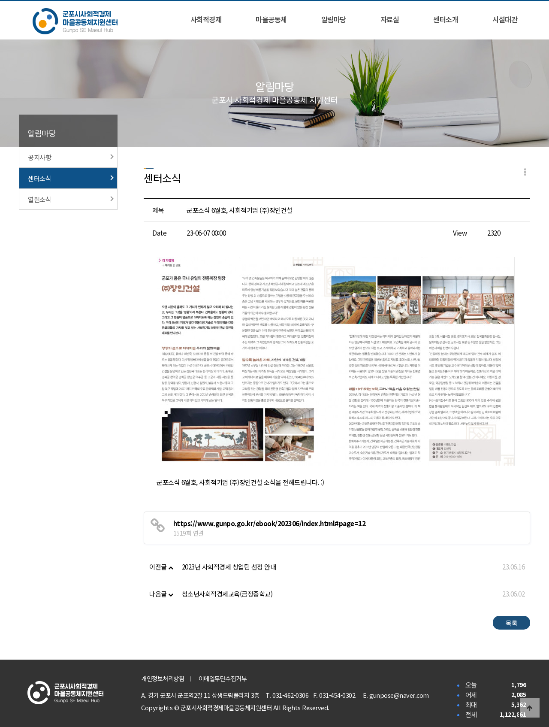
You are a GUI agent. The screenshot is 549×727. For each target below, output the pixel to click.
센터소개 (445, 19)
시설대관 (504, 19)
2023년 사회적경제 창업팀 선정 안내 (229, 566)
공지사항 (71, 157)
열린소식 (71, 199)
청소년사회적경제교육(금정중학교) (227, 593)
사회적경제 (206, 19)
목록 (511, 622)
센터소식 (71, 178)
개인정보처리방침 (162, 678)
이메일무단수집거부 (223, 678)
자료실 (389, 19)
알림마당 (333, 19)
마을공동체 (271, 19)
